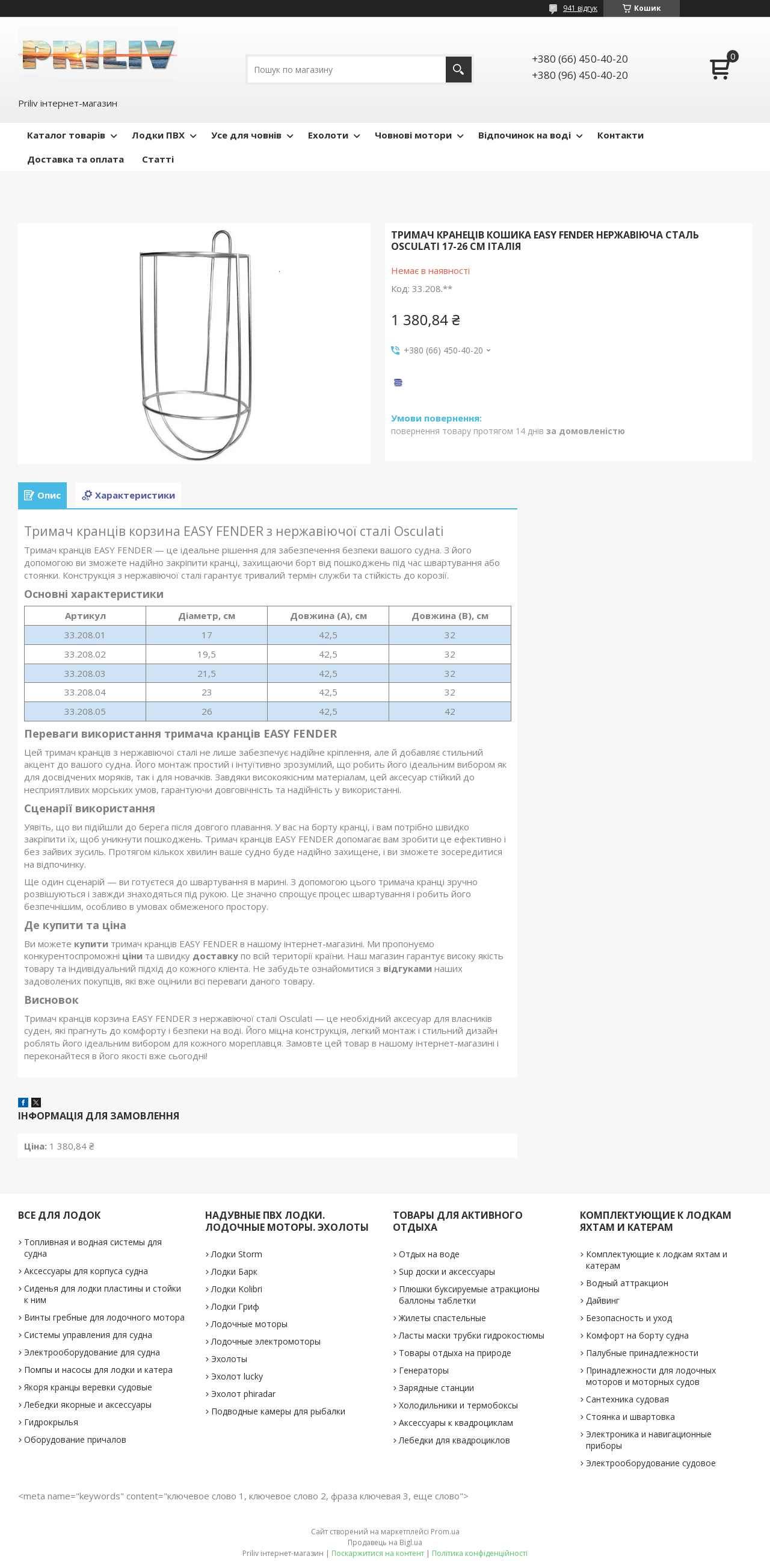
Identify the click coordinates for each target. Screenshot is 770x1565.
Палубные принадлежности (642, 1352)
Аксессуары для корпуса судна (86, 1271)
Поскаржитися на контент (377, 1553)
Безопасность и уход (629, 1318)
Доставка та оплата (75, 159)
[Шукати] (459, 69)
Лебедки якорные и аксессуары (88, 1404)
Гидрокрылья (51, 1422)
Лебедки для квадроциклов (454, 1440)
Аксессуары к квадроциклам (456, 1422)
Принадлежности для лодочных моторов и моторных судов (651, 1375)
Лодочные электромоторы (266, 1341)
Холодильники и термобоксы (458, 1405)
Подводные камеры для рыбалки (278, 1411)
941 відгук (580, 8)
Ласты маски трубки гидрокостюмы (471, 1335)
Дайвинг (603, 1300)
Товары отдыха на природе (455, 1352)
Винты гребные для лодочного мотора (104, 1317)
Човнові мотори (413, 135)
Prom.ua (445, 1531)
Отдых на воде (429, 1254)
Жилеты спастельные (442, 1318)
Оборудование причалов (75, 1439)
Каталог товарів (66, 135)
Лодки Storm (236, 1254)
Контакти (620, 135)
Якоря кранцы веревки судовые (88, 1387)
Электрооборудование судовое (651, 1463)
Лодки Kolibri (236, 1289)
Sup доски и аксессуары (447, 1271)
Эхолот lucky (237, 1376)
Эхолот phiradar (243, 1393)
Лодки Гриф (235, 1306)
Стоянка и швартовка (630, 1416)
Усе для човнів (246, 135)
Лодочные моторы (249, 1324)
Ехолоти (328, 135)
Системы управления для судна (88, 1334)
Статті (158, 159)
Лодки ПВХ (158, 135)
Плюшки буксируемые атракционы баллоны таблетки (469, 1294)
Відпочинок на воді (524, 135)
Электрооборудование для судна (92, 1352)
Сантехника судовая (627, 1399)
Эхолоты (229, 1358)
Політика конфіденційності (480, 1553)
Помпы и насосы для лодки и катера (98, 1369)
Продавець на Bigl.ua (385, 1542)
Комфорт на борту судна (637, 1335)
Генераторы (424, 1370)
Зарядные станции (436, 1387)
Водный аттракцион (627, 1283)
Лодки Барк (234, 1271)
